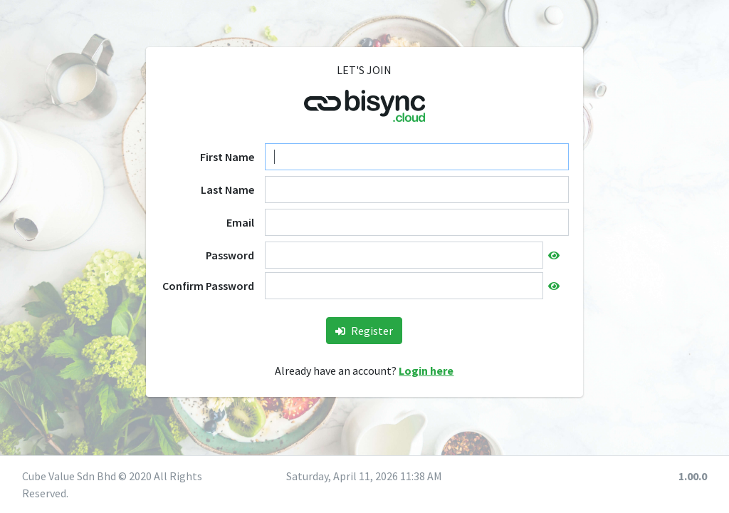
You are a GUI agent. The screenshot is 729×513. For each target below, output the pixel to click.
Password (230, 255)
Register (364, 330)
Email (240, 222)
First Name (227, 157)
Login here (426, 370)
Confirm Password (208, 286)
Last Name (227, 189)
